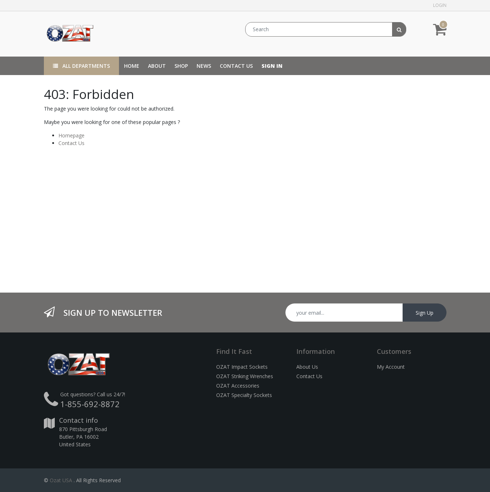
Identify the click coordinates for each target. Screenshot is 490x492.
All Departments (81, 65)
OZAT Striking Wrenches (244, 376)
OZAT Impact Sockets (242, 366)
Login (439, 5)
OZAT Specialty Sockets (244, 395)
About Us (307, 366)
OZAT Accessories (237, 385)
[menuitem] (131, 66)
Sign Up (424, 312)
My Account (391, 366)
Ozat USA (61, 480)
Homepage (71, 135)
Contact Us (71, 143)
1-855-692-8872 (90, 403)
